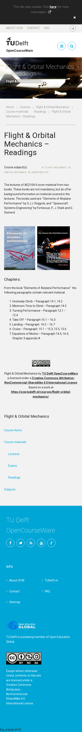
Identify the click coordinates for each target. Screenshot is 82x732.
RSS (31, 543)
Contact (33, 28)
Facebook (10, 543)
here (53, 7)
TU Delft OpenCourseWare (60, 373)
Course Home (13, 430)
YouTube (41, 543)
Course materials (17, 111)
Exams (12, 465)
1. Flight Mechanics (54, 167)
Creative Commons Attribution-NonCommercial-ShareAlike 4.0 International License (19, 694)
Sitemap (14, 602)
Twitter (20, 543)
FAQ (47, 28)
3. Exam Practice (39, 172)
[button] (73, 17)
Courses (25, 107)
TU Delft (51, 543)
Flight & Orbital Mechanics (52, 107)
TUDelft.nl (51, 580)
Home (10, 107)
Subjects (9, 489)
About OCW (14, 28)
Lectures (14, 454)
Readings (40, 111)
